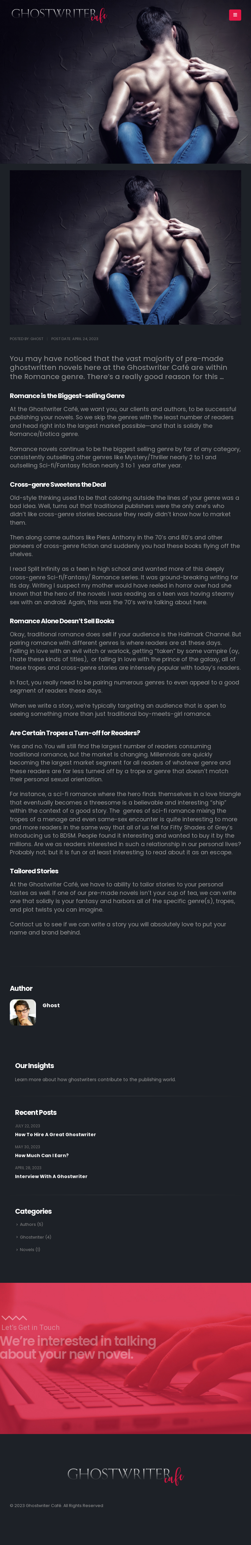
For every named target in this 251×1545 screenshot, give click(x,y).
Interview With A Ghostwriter (51, 1176)
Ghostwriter (32, 1237)
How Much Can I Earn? (42, 1155)
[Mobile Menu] (235, 15)
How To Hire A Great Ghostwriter (55, 1134)
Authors (28, 1224)
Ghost (51, 1005)
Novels (27, 1249)
